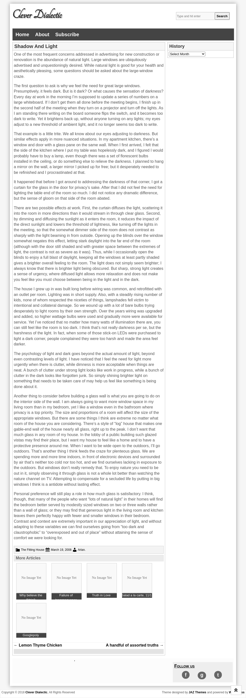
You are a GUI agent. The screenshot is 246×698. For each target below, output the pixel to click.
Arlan (81, 550)
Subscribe (67, 34)
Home (22, 34)
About (42, 34)
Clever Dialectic (37, 15)
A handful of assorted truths (135, 645)
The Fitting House (32, 550)
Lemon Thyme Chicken (38, 645)
